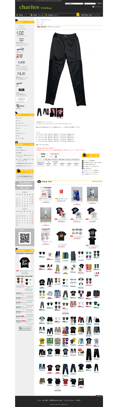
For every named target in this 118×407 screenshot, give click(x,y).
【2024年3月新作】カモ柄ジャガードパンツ (42, 329)
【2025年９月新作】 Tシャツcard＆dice (81, 256)
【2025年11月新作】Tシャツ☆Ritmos (73, 268)
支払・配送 (45, 400)
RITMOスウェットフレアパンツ (50, 282)
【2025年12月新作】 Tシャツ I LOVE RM (24, 263)
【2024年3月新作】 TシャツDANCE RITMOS (58, 319)
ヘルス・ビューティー (22, 125)
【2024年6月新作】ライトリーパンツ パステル (73, 304)
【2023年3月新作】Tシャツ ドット (50, 369)
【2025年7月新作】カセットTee (50, 255)
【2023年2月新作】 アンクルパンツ (96, 354)
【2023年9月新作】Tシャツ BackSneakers (65, 342)
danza (19, 84)
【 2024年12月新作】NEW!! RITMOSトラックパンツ (50, 294)
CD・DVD (20, 106)
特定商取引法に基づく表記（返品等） (93, 162)
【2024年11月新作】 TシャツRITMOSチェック (61, 214)
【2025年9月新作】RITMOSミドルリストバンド (42, 267)
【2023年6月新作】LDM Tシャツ (96, 342)
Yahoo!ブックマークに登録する (91, 170)
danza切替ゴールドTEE (50, 382)
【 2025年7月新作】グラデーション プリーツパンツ (57, 256)
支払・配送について (37, 15)
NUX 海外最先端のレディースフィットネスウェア (22, 76)
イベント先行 (20, 138)
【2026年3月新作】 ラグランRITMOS (73, 282)
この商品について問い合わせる (91, 166)
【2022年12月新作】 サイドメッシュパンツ (73, 352)
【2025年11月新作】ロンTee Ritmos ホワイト (65, 269)
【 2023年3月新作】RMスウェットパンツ (65, 370)
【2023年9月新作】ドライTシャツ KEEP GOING (73, 342)
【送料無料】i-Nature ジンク (45, 236)
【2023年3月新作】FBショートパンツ (89, 367)
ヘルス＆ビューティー (21, 34)
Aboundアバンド (20, 50)
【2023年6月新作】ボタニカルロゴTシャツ (89, 342)
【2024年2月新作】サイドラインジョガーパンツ (50, 331)
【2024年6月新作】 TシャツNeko (81, 304)
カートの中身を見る (24, 171)
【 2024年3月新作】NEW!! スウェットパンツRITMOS (89, 320)
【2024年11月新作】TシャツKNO (92, 214)
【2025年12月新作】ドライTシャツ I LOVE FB (96, 267)
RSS (24, 328)
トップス (19, 118)
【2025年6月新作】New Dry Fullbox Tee (42, 254)
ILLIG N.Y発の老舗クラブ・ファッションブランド (21, 92)
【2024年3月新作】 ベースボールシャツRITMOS (73, 320)
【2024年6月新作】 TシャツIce (89, 304)
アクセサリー (20, 123)
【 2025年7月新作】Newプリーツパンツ (65, 256)
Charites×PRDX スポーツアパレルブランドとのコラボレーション (22, 42)
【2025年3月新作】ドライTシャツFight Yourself (92, 237)
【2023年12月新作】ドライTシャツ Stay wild (50, 342)
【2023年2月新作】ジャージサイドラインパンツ (42, 367)
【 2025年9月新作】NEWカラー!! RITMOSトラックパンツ (50, 267)
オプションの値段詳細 (89, 160)
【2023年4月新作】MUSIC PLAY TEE (57, 342)
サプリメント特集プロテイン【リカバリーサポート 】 (25, 160)
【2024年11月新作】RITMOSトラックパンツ (89, 295)
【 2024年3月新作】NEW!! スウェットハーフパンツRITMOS (96, 320)
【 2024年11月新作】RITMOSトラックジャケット (96, 294)
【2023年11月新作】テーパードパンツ (96, 330)
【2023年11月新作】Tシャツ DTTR (73, 330)
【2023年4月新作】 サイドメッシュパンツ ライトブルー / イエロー (81, 342)
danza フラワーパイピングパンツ (42, 381)
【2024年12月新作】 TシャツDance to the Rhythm (42, 294)
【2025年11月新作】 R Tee (89, 268)
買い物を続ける (87, 168)
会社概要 (19, 147)
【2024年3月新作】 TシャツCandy (66, 319)
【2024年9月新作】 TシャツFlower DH (66, 307)
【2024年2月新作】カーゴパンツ (57, 330)
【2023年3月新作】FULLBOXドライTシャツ (81, 368)
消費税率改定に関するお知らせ (25, 163)
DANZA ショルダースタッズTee (57, 384)
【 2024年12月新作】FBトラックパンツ (65, 295)
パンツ (19, 120)
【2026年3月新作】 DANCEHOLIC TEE (29, 283)
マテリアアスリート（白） (92, 195)
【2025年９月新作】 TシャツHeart (89, 255)
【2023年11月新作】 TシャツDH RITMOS (42, 342)
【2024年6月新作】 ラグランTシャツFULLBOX (42, 320)
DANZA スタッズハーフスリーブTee (73, 382)
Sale (18, 136)
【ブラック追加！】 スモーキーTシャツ (57, 352)
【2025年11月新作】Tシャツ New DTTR (81, 269)
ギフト (19, 56)
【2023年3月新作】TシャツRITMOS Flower (57, 369)
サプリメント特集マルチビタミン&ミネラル (25, 156)
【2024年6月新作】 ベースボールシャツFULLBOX (96, 304)
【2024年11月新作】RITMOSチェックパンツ (42, 306)
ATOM (28, 328)
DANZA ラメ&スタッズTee (65, 382)
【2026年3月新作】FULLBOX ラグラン (81, 283)
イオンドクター (21, 100)
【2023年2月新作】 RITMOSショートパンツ (81, 352)
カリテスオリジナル (21, 27)
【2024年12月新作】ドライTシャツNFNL (73, 294)
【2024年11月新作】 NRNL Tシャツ (76, 214)
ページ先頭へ (99, 396)
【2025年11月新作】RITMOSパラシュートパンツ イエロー (57, 269)
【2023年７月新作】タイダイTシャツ (65, 352)
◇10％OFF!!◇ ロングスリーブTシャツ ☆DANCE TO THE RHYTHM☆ (65, 331)
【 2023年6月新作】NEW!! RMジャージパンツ (42, 352)
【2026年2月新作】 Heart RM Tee (20, 281)
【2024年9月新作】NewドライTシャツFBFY (50, 305)
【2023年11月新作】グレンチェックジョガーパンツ (89, 331)
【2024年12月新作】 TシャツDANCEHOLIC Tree (89, 282)
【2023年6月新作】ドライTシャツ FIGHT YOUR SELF (50, 352)
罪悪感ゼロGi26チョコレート (24, 166)
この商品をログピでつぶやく (91, 174)
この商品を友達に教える (90, 164)
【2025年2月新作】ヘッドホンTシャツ (81, 294)
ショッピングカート (88, 14)
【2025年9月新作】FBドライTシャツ (96, 255)
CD (18, 130)
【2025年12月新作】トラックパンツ (96, 274)
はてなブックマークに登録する (91, 172)
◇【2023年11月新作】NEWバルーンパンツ (81, 330)
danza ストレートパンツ (96, 368)
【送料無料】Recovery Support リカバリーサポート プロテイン (46, 194)
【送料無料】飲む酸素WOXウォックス (61, 194)
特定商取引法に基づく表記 (55, 400)
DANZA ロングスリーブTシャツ (81, 383)
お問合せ (51, 15)
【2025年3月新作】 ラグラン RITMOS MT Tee (77, 233)
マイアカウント (98, 6)
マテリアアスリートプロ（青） (77, 195)
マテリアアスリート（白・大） (45, 216)
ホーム (22, 15)
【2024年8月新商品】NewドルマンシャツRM (57, 306)
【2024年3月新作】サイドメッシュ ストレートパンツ (81, 320)
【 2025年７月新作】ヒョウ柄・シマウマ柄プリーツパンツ (73, 257)
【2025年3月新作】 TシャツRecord (61, 237)
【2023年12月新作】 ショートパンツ (50, 320)
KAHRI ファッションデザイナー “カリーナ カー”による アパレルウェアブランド (22, 66)
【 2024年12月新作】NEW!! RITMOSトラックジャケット (57, 294)
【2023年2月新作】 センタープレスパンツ (89, 355)
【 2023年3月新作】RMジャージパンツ (73, 369)
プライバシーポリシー (69, 400)
